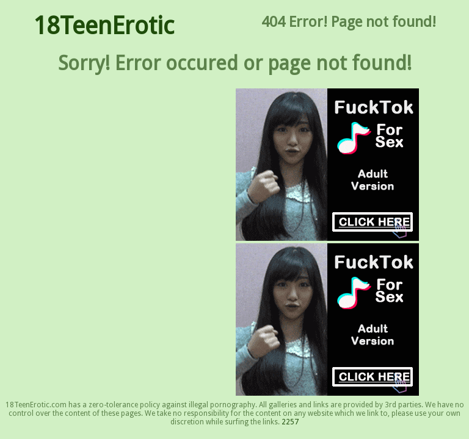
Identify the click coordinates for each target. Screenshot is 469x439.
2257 (290, 422)
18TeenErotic (103, 26)
